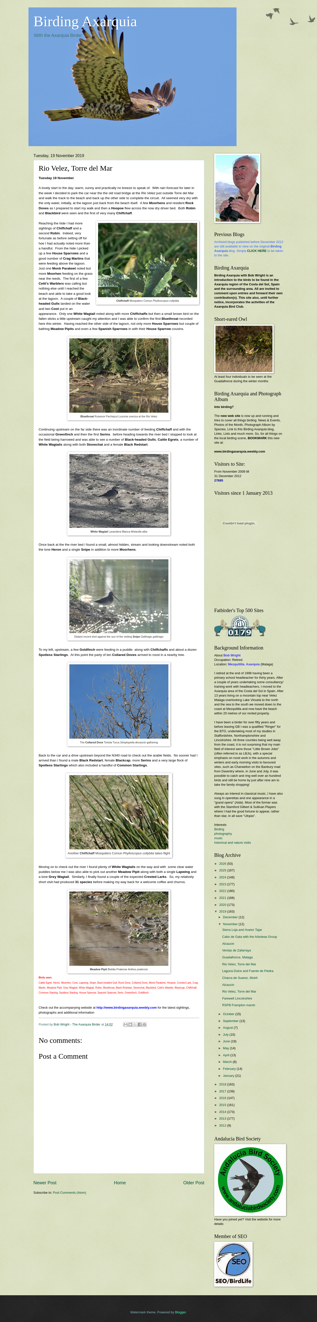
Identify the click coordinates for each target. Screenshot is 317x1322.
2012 (223, 1125)
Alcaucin (228, 943)
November (230, 924)
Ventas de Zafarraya (236, 950)
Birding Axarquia (85, 21)
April (226, 1055)
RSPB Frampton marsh (238, 1005)
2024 (223, 877)
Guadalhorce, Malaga (237, 957)
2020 (223, 905)
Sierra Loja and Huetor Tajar (242, 930)
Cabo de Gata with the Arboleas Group (249, 937)
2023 (223, 884)
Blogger (180, 1312)
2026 (223, 863)
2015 (223, 1105)
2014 (223, 1112)
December (230, 917)
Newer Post (44, 1182)
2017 (223, 1091)
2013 (223, 1118)
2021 (223, 898)
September (231, 1021)
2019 (223, 911)
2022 (223, 891)
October (229, 1014)
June (227, 1041)
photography (223, 834)
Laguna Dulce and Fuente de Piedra (247, 971)
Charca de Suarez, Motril (239, 978)
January (229, 1076)
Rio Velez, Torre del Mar (239, 964)
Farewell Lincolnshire (237, 998)
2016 (223, 1098)
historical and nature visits (232, 842)
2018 (223, 1084)
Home (120, 1182)
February (230, 1069)
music (218, 838)
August (228, 1027)
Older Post (193, 1182)
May (226, 1048)
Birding (219, 829)
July (226, 1034)
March (228, 1062)
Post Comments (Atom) (69, 1192)
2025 (223, 870)
